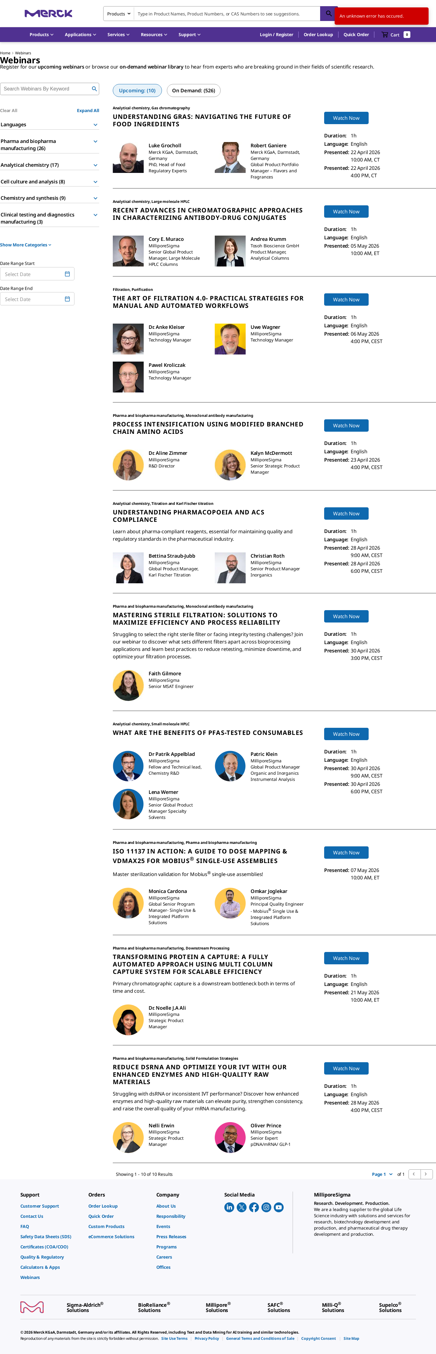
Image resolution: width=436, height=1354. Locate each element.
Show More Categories (26, 245)
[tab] (137, 90)
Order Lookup (318, 34)
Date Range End (16, 288)
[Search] (329, 13)
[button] (276, 34)
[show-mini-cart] (396, 34)
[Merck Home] (48, 13)
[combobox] (220, 13)
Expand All (88, 110)
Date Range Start (17, 263)
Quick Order (356, 34)
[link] (51, 1206)
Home (5, 53)
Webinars (23, 53)
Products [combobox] (116, 14)
